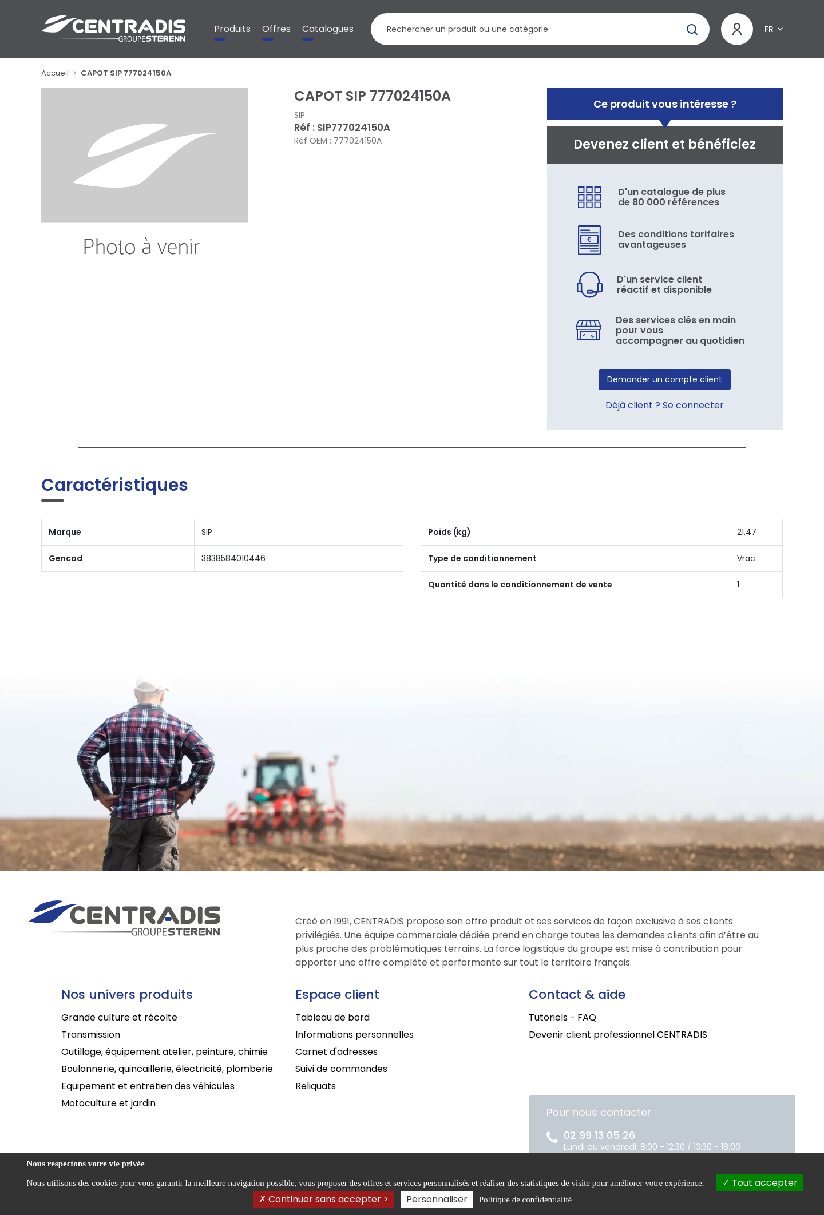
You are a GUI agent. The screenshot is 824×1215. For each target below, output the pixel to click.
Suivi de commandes (341, 1068)
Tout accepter (760, 1182)
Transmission (90, 1034)
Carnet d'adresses (336, 1051)
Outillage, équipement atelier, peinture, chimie (164, 1051)
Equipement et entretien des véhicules (148, 1086)
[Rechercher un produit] (540, 29)
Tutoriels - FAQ (562, 1017)
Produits (232, 28)
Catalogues (328, 28)
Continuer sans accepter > (324, 1199)
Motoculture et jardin (108, 1103)
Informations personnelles (354, 1034)
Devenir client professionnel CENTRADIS (618, 1034)
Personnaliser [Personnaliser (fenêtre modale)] (437, 1199)
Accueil (55, 73)
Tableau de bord (332, 1017)
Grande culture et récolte (119, 1017)
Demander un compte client (664, 379)
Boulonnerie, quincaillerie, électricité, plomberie (167, 1068)
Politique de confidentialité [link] (525, 1199)
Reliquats (315, 1086)
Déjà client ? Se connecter (664, 405)
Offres (276, 28)
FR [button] (769, 29)
